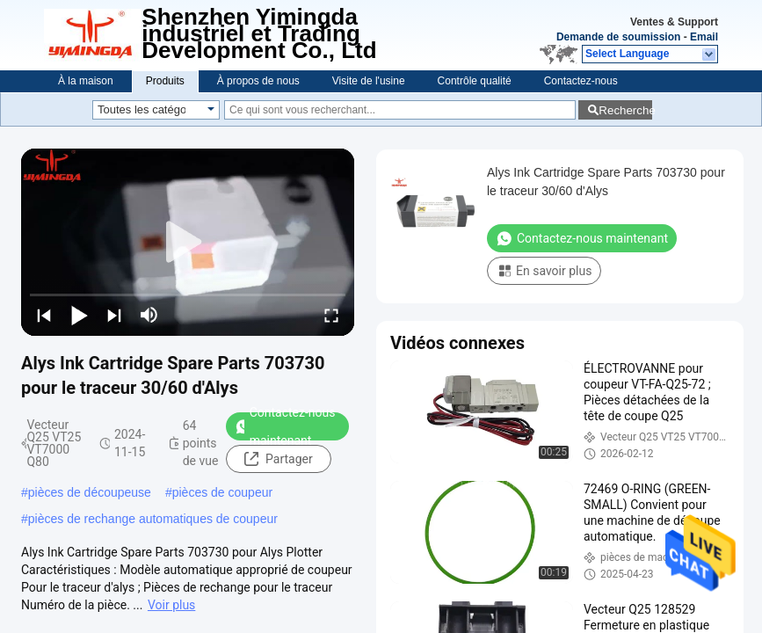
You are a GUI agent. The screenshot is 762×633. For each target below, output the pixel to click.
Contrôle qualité (475, 81)
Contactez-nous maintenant (285, 426)
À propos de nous (258, 81)
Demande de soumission (618, 37)
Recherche (625, 110)
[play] (188, 243)
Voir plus (171, 605)
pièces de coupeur (222, 492)
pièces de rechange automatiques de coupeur (153, 519)
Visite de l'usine (368, 81)
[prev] (44, 315)
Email (704, 37)
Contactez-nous (581, 81)
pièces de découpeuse (89, 492)
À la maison (85, 81)
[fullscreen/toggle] (331, 315)
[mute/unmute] (149, 315)
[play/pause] (79, 315)
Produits (165, 81)
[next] (114, 315)
